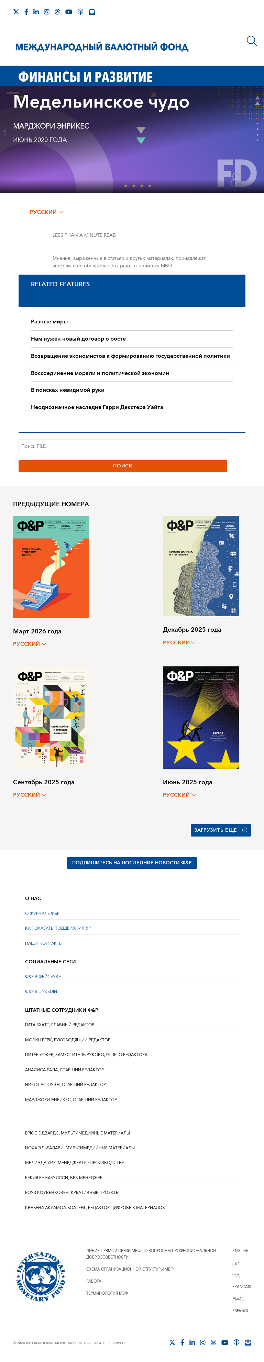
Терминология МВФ (107, 1293)
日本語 (238, 1299)
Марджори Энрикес (51, 126)
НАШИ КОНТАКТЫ (44, 943)
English (240, 1251)
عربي (235, 1263)
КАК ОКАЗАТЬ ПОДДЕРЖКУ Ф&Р (58, 928)
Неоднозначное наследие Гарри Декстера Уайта (97, 407)
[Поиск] (252, 41)
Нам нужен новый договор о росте (78, 339)
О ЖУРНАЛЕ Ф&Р (42, 913)
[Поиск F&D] (123, 446)
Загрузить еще (221, 830)
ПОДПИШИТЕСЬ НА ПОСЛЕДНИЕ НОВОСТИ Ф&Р (132, 863)
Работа (93, 1281)
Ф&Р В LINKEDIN (41, 991)
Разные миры (49, 321)
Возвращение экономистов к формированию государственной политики (130, 356)
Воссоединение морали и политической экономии (100, 373)
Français (241, 1287)
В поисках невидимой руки (67, 390)
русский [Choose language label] (46, 212)
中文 (236, 1275)
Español (240, 1311)
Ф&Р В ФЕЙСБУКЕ (43, 977)
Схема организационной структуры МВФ (130, 1269)
